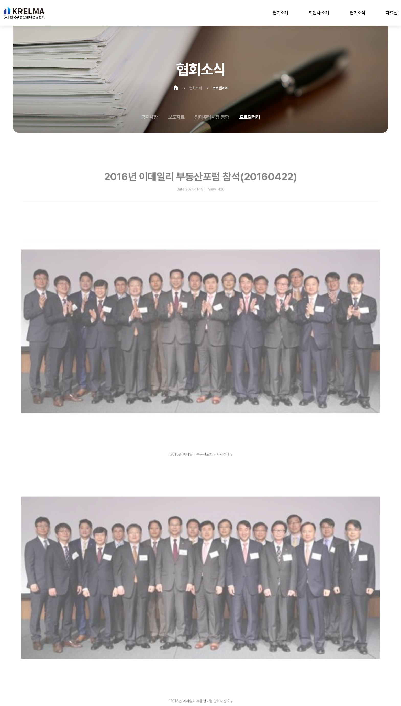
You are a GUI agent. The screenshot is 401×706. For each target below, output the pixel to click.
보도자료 (176, 117)
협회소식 (357, 12)
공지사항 (149, 117)
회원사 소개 (319, 12)
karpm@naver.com (55, 654)
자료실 (391, 12)
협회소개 (280, 12)
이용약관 (58, 663)
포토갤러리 (249, 117)
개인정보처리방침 (34, 663)
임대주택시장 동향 (212, 117)
